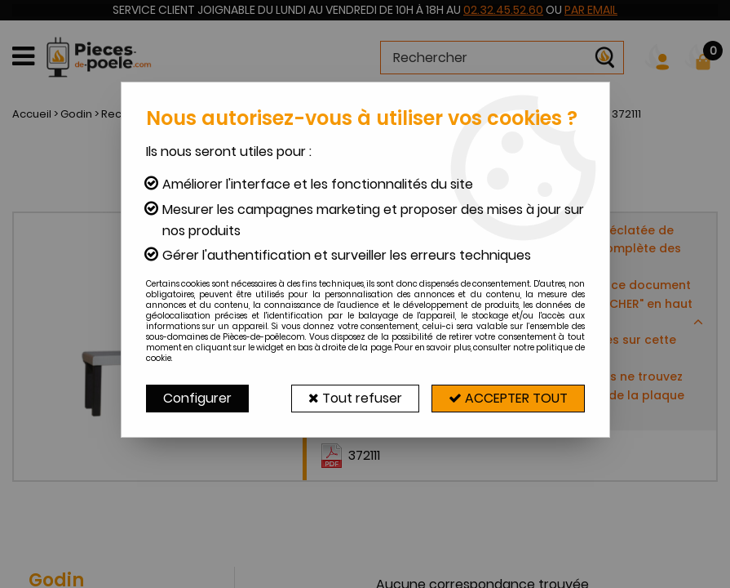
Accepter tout (508, 398)
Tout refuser (355, 398)
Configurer (197, 398)
